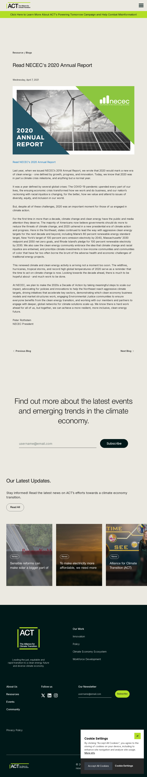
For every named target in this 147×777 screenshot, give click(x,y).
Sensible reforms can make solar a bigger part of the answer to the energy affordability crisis (29, 566)
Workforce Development (87, 659)
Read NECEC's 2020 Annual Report (34, 162)
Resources (12, 694)
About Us (11, 686)
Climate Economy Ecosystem (90, 651)
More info (89, 752)
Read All (15, 507)
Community (13, 709)
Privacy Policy (14, 730)
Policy (76, 644)
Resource (18, 52)
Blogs (29, 52)
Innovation (79, 636)
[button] (141, 5)
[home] (18, 5)
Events (10, 701)
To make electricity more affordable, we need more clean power (78, 566)
